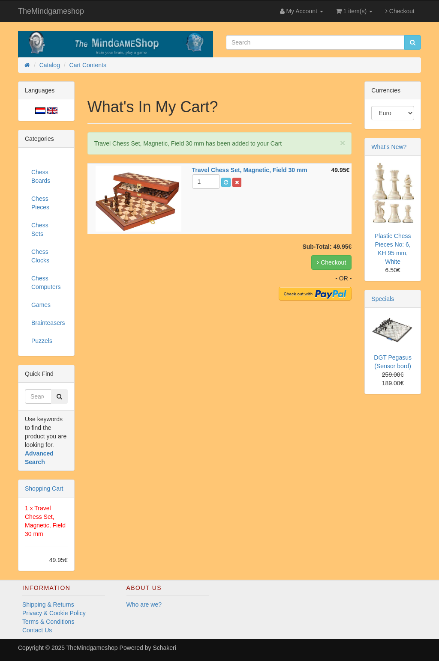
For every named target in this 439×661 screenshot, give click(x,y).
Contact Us (37, 630)
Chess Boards (40, 176)
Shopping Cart (44, 488)
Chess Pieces (40, 203)
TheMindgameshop (51, 11)
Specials (382, 298)
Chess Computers (45, 282)
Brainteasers (48, 322)
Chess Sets (39, 229)
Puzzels (41, 340)
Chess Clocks (40, 256)
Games (41, 304)
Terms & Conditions (48, 621)
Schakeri (164, 647)
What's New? (388, 146)
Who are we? (144, 604)
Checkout (400, 11)
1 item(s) (354, 11)
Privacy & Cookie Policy (54, 613)
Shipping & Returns (48, 604)
